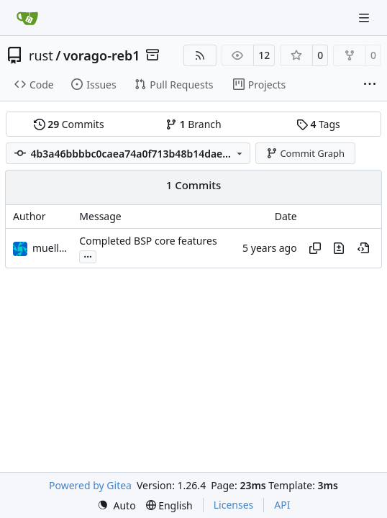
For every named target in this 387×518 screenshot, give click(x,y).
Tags (318, 124)
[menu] (116, 505)
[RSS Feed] (200, 55)
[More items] (369, 85)
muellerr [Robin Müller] (52, 248)
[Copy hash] (315, 248)
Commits (69, 124)
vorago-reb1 (101, 55)
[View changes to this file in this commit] (339, 248)
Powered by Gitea (90, 485)
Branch (193, 124)
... (87, 255)
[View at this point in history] (363, 248)
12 (264, 55)
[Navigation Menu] (365, 17)
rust (41, 55)
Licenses (234, 505)
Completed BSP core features (148, 241)
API (282, 505)
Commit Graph (305, 153)
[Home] (27, 18)
